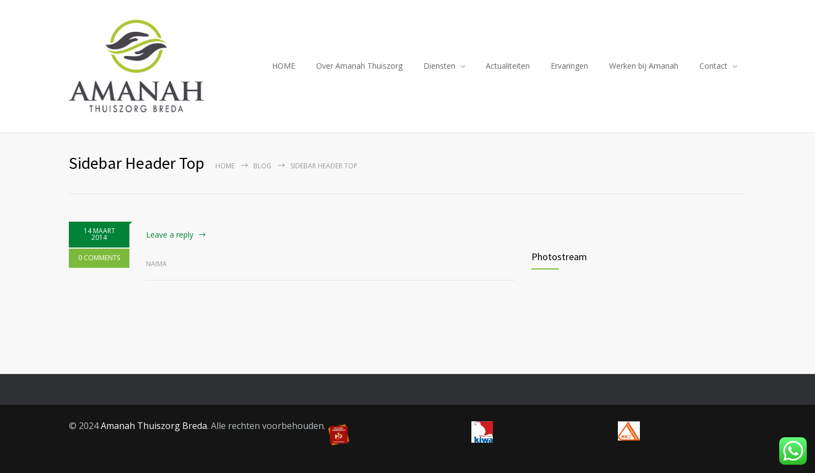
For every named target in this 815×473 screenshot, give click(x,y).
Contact (713, 66)
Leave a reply (169, 234)
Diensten (439, 66)
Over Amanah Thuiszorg (359, 66)
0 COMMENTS (99, 257)
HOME (283, 66)
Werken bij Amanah (643, 66)
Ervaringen (569, 66)
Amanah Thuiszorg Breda (154, 426)
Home (225, 165)
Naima (156, 263)
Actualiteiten (508, 66)
